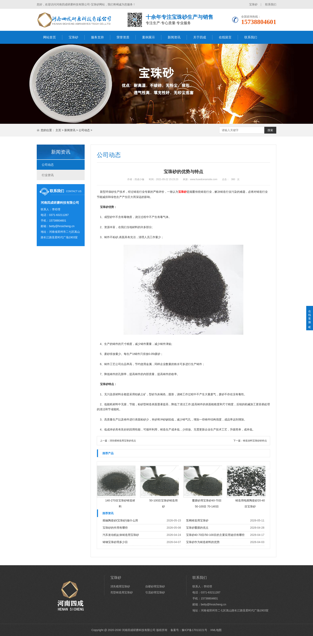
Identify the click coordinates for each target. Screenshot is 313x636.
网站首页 (49, 37)
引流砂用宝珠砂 (155, 592)
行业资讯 (48, 175)
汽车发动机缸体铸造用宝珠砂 (121, 534)
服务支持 (97, 37)
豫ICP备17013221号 (194, 630)
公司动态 (84, 130)
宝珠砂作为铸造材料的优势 (203, 542)
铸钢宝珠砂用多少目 (115, 542)
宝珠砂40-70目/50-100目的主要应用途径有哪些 (215, 534)
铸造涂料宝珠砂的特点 (255, 440)
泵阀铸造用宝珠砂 (197, 520)
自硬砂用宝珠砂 (155, 586)
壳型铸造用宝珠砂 (121, 592)
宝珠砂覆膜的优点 (197, 527)
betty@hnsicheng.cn (61, 226)
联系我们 (270, 4)
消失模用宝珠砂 (120, 586)
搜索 (270, 130)
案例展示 (148, 37)
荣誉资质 (123, 37)
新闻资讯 (174, 37)
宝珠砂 (253, 4)
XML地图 (216, 630)
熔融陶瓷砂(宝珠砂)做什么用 (120, 520)
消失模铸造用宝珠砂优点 (123, 440)
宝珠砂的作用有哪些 (115, 527)
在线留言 (225, 37)
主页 (58, 130)
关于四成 (199, 37)
